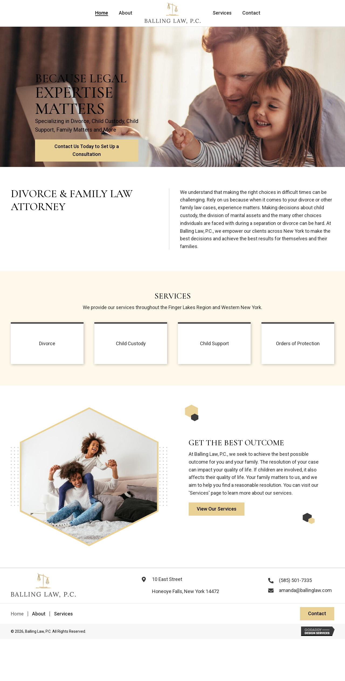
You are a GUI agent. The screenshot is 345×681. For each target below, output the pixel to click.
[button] (86, 154)
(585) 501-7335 (295, 580)
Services (63, 613)
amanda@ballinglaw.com (305, 590)
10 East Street (167, 579)
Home (17, 613)
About (39, 613)
